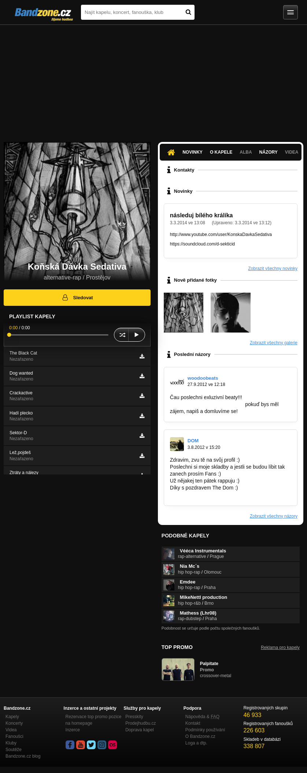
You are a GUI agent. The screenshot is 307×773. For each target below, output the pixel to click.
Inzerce (73, 729)
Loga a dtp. (196, 743)
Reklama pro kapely (280, 647)
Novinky (192, 152)
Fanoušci (14, 736)
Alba (246, 152)
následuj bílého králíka (201, 215)
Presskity (134, 716)
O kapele (221, 152)
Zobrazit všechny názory (273, 516)
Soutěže (13, 749)
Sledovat (77, 297)
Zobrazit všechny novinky (272, 268)
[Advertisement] (153, 80)
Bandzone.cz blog (22, 756)
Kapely (12, 716)
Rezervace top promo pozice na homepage (94, 720)
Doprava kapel (139, 729)
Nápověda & (202, 716)
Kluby (10, 743)
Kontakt (192, 723)
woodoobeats (203, 378)
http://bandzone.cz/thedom (200, 495)
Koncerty (14, 723)
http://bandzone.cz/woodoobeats (207, 404)
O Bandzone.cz (200, 736)
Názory (268, 152)
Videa (292, 152)
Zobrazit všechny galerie (273, 342)
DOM (193, 440)
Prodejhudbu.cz (140, 723)
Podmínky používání (205, 729)
